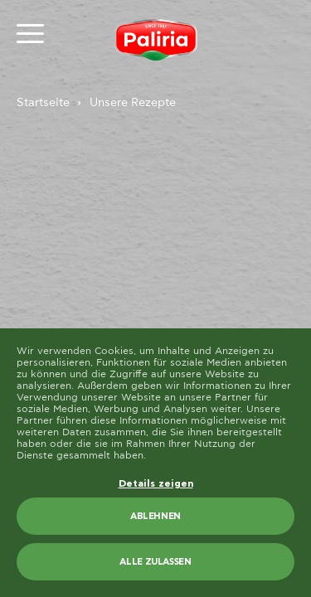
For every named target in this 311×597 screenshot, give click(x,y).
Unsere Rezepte (133, 103)
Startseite (43, 103)
